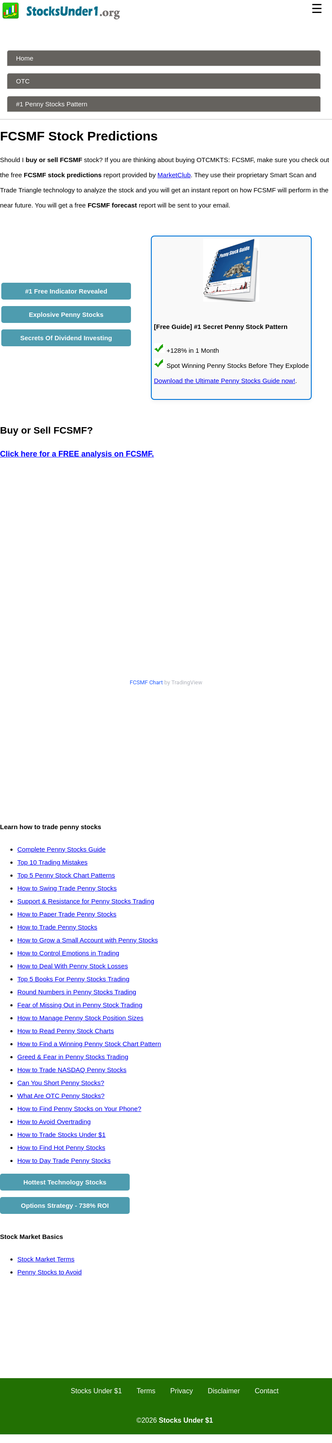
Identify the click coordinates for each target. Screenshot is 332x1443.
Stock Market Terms (45, 1259)
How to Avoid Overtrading (54, 1121)
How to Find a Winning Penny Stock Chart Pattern (89, 1043)
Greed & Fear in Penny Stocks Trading (72, 1056)
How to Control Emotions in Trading (68, 953)
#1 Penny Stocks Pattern (51, 104)
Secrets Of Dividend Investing (66, 338)
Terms (146, 1391)
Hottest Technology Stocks (64, 1182)
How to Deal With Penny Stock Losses (72, 966)
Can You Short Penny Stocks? (60, 1082)
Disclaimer (224, 1391)
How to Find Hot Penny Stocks (61, 1147)
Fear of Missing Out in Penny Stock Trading (79, 1005)
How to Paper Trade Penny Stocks (66, 914)
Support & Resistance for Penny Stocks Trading (85, 901)
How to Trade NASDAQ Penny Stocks (72, 1069)
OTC (23, 81)
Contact (266, 1391)
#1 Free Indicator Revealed (66, 291)
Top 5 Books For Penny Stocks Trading (73, 979)
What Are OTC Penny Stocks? (61, 1095)
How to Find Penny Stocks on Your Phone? (79, 1108)
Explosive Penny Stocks (66, 314)
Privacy (181, 1391)
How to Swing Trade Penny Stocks (67, 888)
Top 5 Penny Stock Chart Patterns (66, 875)
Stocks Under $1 (96, 1391)
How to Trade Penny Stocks (57, 927)
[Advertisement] (166, 750)
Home (24, 58)
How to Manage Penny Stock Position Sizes (80, 1018)
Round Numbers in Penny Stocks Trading (76, 992)
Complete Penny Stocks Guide (61, 849)
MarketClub (174, 175)
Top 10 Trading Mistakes (52, 862)
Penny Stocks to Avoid (49, 1272)
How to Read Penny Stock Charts (65, 1030)
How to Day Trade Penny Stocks (64, 1160)
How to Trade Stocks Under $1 (61, 1134)
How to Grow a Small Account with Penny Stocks (87, 940)
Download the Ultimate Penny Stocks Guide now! (224, 380)
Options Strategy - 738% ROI (65, 1205)
